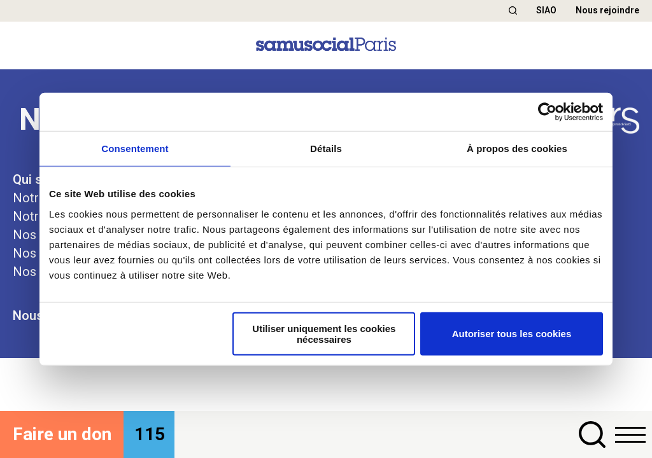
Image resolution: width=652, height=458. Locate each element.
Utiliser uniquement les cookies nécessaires (323, 333)
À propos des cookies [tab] (517, 148)
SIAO (546, 10)
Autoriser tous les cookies (512, 333)
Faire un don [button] (62, 434)
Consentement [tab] (134, 148)
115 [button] (149, 434)
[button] (513, 10)
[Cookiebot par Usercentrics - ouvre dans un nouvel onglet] (547, 111)
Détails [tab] (326, 148)
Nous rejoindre (607, 10)
